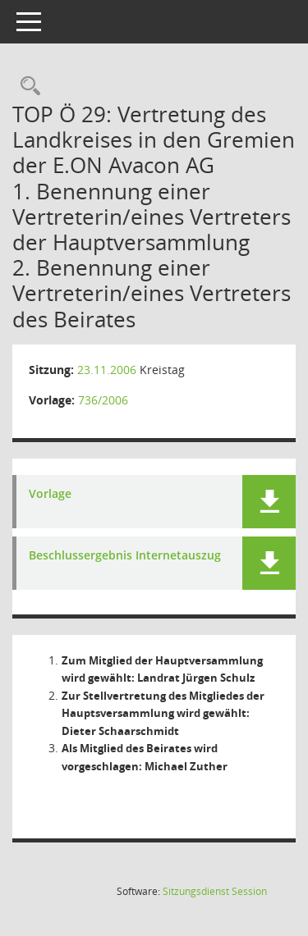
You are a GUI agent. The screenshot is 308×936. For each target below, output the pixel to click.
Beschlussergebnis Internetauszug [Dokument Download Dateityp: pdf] (125, 556)
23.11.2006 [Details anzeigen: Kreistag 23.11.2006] (106, 369)
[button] (269, 501)
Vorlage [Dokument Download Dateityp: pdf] (50, 494)
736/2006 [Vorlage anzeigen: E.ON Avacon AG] (103, 400)
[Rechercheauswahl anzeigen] (26, 86)
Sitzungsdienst (215, 891)
